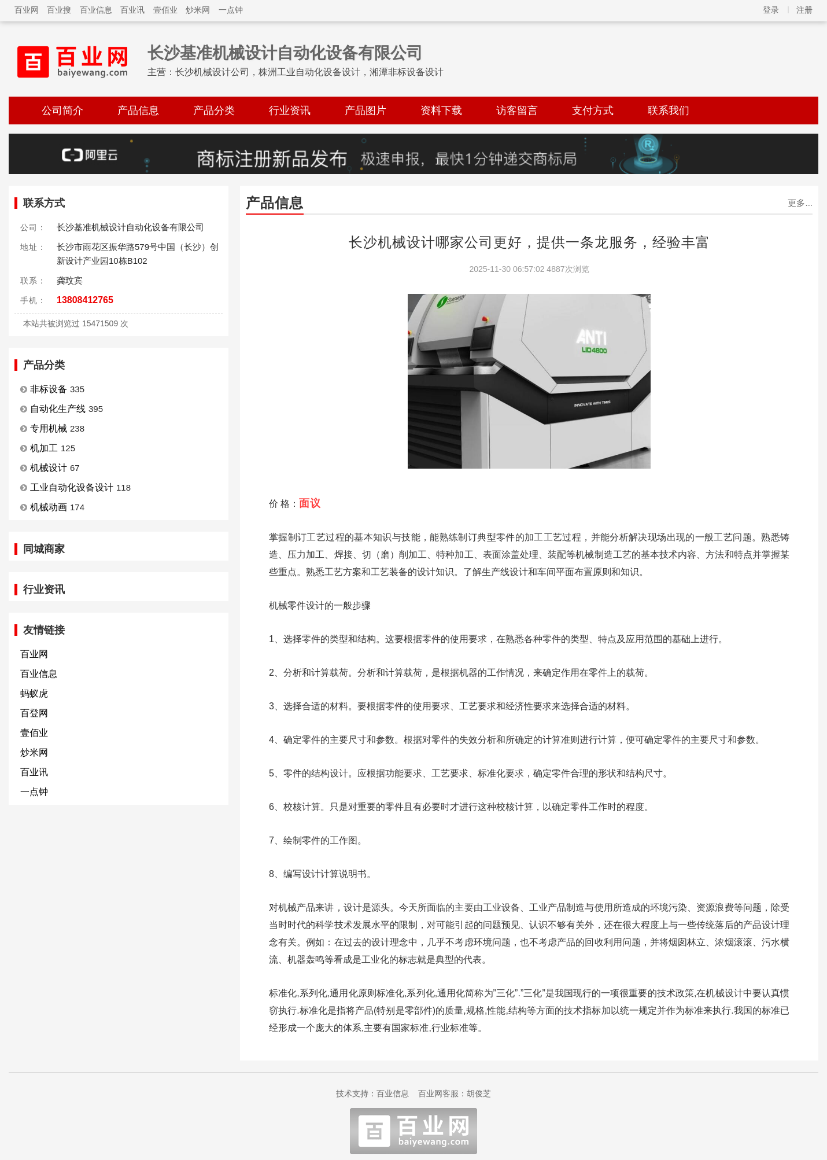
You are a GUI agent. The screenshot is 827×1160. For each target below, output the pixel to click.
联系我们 (668, 110)
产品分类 (214, 110)
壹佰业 (165, 9)
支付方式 (593, 110)
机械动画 (48, 507)
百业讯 (132, 9)
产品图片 (365, 110)
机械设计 (48, 468)
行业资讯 (290, 110)
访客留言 (517, 110)
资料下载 (441, 110)
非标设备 (48, 389)
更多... (800, 203)
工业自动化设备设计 (71, 487)
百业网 (26, 9)
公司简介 (62, 110)
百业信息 (96, 9)
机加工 (44, 448)
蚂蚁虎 (34, 693)
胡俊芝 (479, 1093)
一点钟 (231, 9)
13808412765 (85, 300)
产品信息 (138, 110)
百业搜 (59, 9)
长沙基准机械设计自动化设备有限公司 (285, 53)
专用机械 (48, 428)
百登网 (34, 713)
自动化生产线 (58, 409)
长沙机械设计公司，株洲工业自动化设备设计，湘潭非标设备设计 (309, 72)
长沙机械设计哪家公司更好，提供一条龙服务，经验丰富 (529, 242)
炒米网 (198, 9)
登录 (771, 9)
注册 (804, 9)
